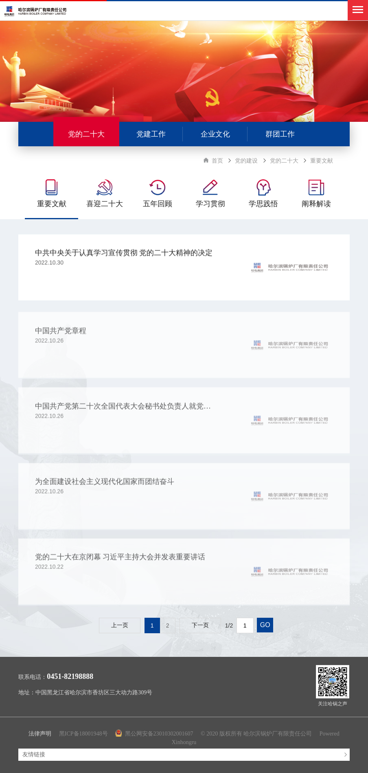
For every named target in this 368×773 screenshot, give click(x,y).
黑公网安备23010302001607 (155, 734)
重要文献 (321, 161)
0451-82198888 (70, 676)
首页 (217, 161)
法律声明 (39, 734)
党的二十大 (284, 161)
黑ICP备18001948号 (83, 734)
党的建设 (246, 161)
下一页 (200, 625)
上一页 (119, 625)
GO (265, 624)
